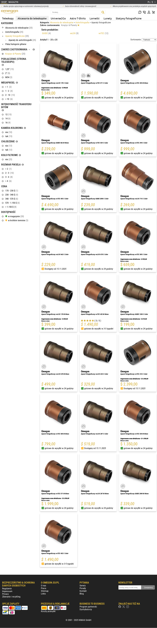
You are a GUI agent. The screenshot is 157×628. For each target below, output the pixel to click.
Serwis (83, 585)
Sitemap (44, 591)
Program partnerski (88, 606)
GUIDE (46, 33)
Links (43, 593)
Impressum (7, 591)
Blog (82, 593)
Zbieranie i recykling (11, 596)
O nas (43, 585)
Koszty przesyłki (48, 611)
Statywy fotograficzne (129, 18)
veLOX (74, 33)
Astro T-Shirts (78, 18)
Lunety (108, 18)
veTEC (103, 33)
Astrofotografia (82, 22)
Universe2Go (58, 18)
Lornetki (95, 18)
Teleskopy (8, 18)
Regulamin (7, 588)
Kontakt (83, 591)
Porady (83, 588)
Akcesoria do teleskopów (32, 18)
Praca (43, 588)
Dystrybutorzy (86, 609)
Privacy (5, 594)
